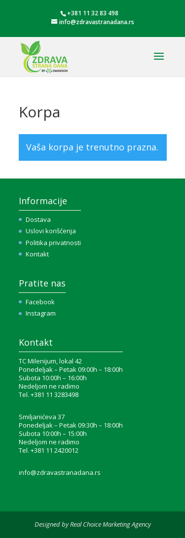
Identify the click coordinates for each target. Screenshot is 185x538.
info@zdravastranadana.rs (60, 472)
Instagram (41, 313)
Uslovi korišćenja (51, 230)
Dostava (38, 219)
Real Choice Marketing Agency (110, 524)
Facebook (40, 301)
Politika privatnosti (53, 242)
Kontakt (37, 254)
